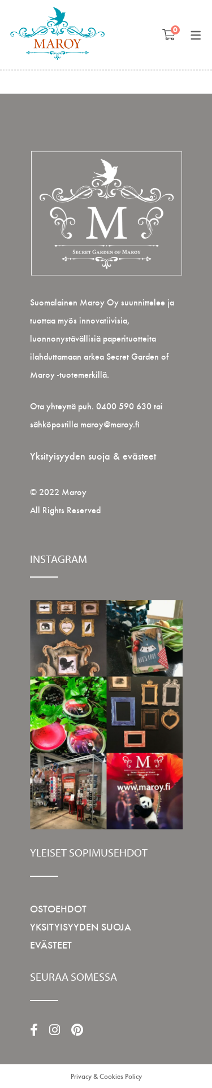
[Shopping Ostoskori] (168, 34)
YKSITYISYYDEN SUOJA (80, 926)
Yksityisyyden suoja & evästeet (93, 455)
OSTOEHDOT (58, 908)
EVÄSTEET (51, 944)
